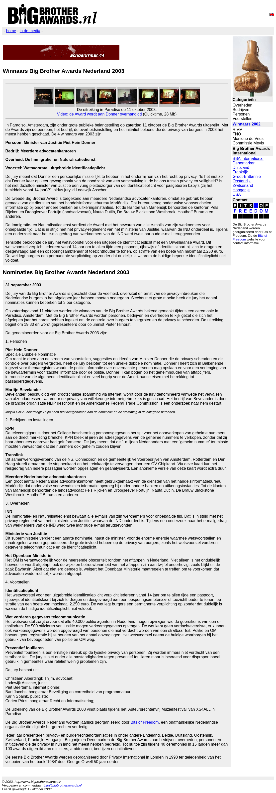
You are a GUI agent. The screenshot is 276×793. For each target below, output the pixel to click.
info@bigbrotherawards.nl (63, 785)
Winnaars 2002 (247, 124)
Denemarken (244, 163)
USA (237, 194)
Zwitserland (243, 185)
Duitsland (241, 167)
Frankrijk (240, 172)
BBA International (248, 158)
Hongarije (241, 190)
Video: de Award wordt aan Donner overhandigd (99, 114)
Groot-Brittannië (247, 176)
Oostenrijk (242, 181)
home (11, 31)
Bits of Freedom (145, 722)
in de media (30, 31)
